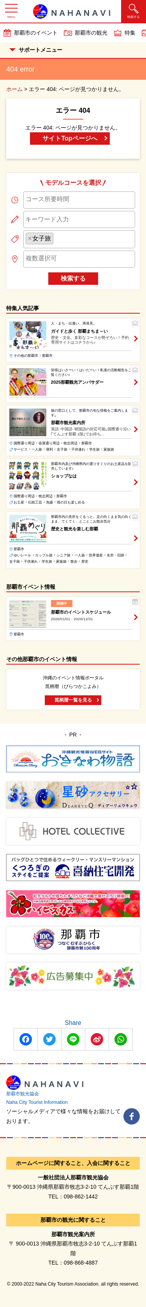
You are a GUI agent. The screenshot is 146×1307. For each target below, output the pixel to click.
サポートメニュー (35, 50)
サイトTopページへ (69, 138)
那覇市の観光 (91, 33)
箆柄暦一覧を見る (73, 700)
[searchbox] (79, 199)
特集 (130, 33)
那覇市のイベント (36, 33)
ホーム (14, 89)
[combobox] (79, 200)
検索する (73, 278)
